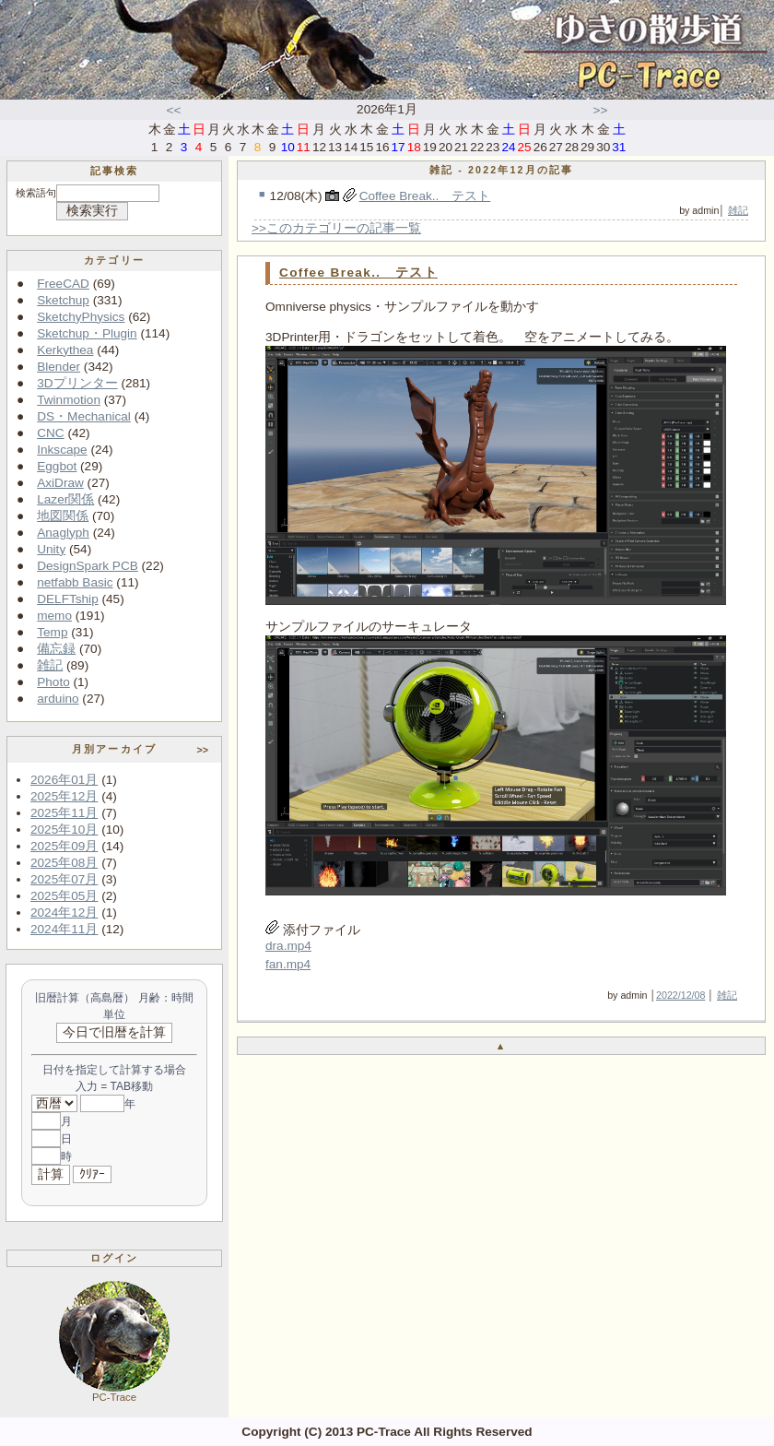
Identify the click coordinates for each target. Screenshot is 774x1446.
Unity (51, 549)
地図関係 (62, 516)
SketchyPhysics (80, 317)
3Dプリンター (77, 383)
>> (600, 110)
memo (54, 615)
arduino (57, 698)
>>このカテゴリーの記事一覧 (336, 228)
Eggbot (56, 466)
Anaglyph (63, 532)
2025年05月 (64, 896)
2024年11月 (64, 929)
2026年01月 (64, 780)
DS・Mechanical (84, 416)
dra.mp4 (288, 946)
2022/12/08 (680, 995)
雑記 (50, 665)
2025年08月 (64, 863)
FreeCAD (63, 283)
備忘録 (56, 649)
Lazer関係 (65, 499)
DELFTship (67, 599)
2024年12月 (64, 912)
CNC (50, 433)
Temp (52, 632)
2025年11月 (64, 813)
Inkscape (62, 449)
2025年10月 (64, 829)
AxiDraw (60, 483)
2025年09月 (64, 846)
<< (174, 110)
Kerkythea (65, 350)
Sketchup (63, 300)
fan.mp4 (288, 964)
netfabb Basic (74, 582)
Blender (58, 366)
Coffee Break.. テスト (425, 196)
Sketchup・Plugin (86, 333)
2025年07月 (64, 879)
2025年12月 (64, 796)
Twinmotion (68, 400)
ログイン (114, 1257)
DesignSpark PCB (87, 566)
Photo (53, 682)
